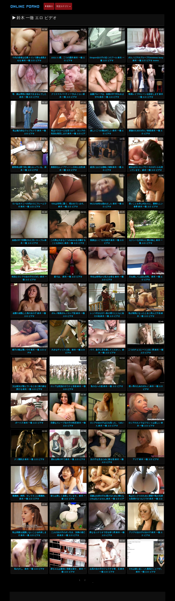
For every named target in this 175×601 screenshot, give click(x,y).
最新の (49, 6)
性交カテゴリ (64, 6)
